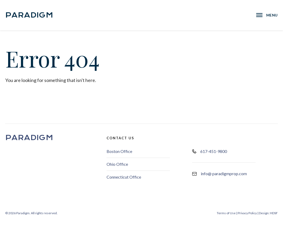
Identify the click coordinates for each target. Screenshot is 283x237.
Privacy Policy (247, 213)
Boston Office (119, 151)
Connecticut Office (124, 176)
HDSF (274, 213)
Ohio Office (117, 164)
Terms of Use (226, 213)
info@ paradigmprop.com (219, 174)
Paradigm (29, 15)
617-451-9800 (209, 151)
